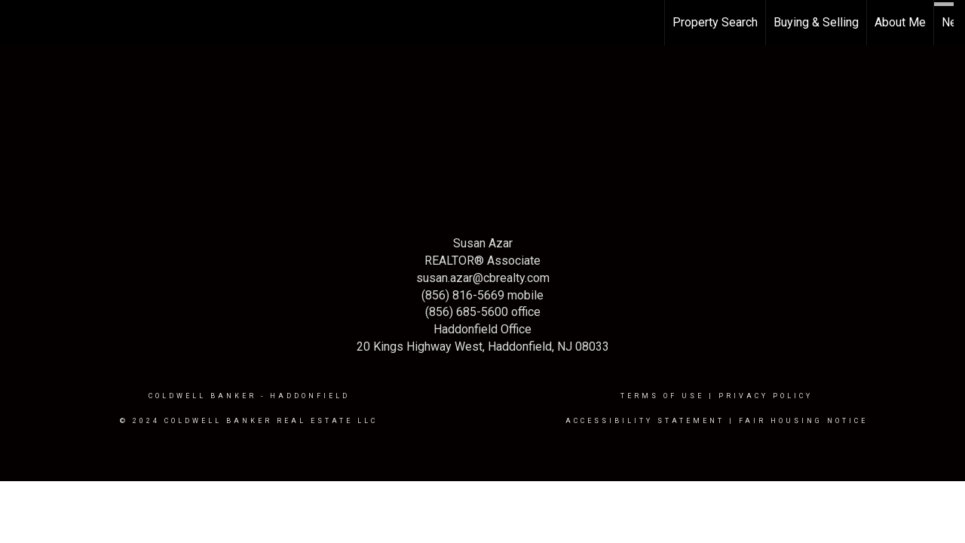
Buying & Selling (816, 22)
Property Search (715, 22)
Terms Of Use (662, 396)
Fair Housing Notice (803, 421)
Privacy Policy (765, 396)
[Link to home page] (19, 22)
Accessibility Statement (645, 421)
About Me (900, 22)
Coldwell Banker (202, 396)
